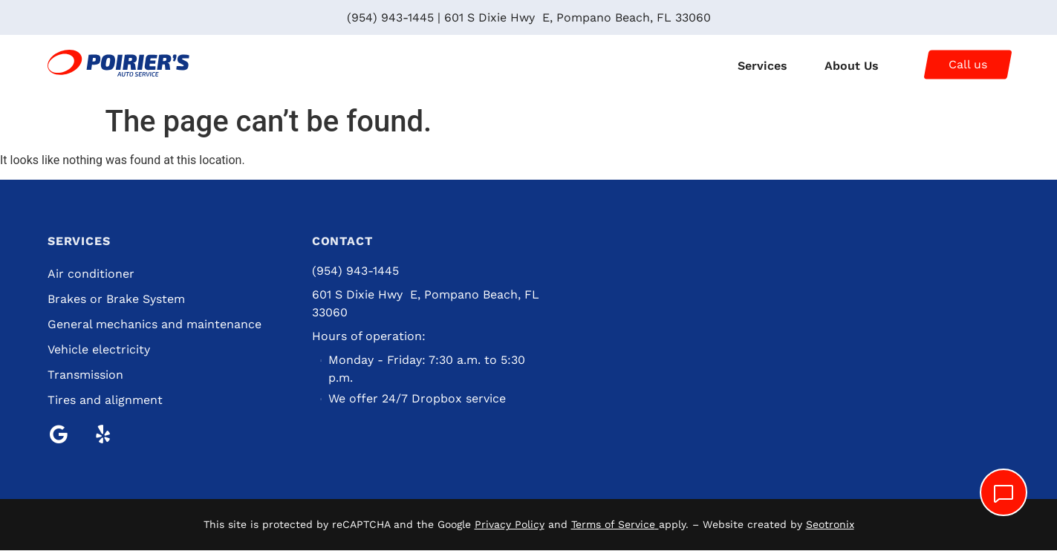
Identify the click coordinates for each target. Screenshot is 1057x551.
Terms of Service (613, 525)
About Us (852, 66)
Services (762, 66)
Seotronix (830, 525)
